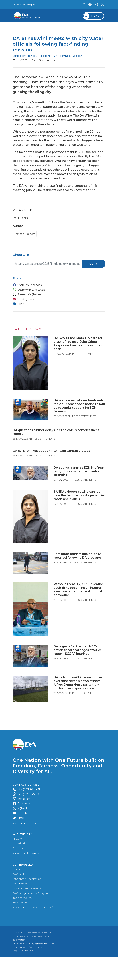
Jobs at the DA (22, 897)
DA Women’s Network (27, 888)
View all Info (25, 823)
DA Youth (19, 874)
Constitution (20, 843)
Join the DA (20, 902)
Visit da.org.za (24, 4)
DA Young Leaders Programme (33, 893)
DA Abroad (20, 883)
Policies (18, 848)
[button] (58, 285)
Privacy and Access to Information (34, 907)
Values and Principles (26, 853)
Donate (17, 869)
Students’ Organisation (27, 878)
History (17, 838)
